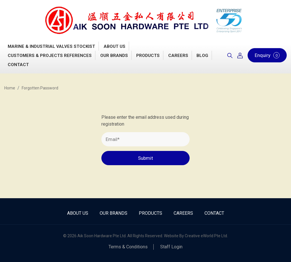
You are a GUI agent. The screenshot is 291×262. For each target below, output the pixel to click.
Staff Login (171, 246)
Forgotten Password (40, 88)
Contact (18, 64)
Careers (178, 55)
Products (148, 55)
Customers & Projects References (50, 55)
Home (9, 88)
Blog (202, 55)
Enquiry (267, 55)
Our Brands (114, 55)
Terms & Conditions (128, 246)
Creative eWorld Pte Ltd (206, 236)
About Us (114, 46)
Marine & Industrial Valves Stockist (51, 46)
